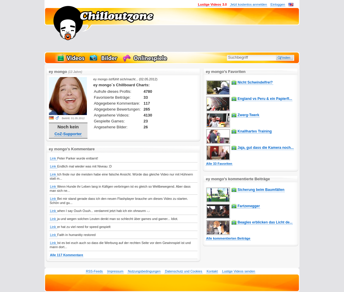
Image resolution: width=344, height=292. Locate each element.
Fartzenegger (249, 206)
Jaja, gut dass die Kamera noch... (266, 148)
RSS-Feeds (94, 271)
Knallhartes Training (255, 131)
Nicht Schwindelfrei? (255, 82)
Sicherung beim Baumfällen (261, 190)
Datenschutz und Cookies (183, 271)
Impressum (115, 271)
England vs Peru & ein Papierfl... (265, 99)
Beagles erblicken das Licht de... (265, 222)
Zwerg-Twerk (248, 115)
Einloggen (277, 4)
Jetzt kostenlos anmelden (248, 4)
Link (53, 158)
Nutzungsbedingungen (144, 271)
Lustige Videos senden (238, 271)
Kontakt (212, 271)
